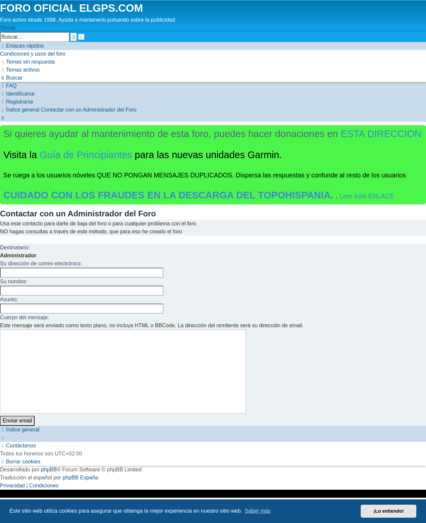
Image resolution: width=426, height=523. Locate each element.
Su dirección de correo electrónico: (41, 263)
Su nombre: (14, 281)
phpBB (49, 469)
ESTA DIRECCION (381, 134)
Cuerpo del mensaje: (24, 317)
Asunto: (9, 299)
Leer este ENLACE (366, 196)
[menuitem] (33, 54)
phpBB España (80, 477)
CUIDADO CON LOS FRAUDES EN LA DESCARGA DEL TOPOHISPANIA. (169, 195)
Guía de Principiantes (86, 154)
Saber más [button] (258, 511)
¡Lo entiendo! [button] (388, 511)
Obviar (8, 28)
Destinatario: (15, 247)
